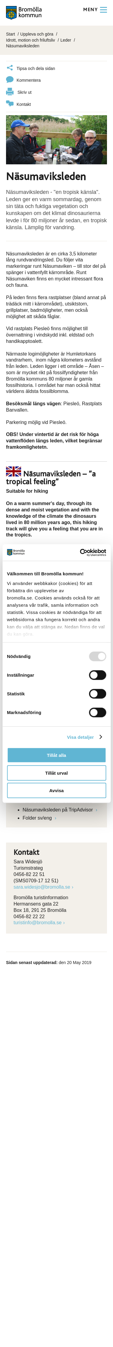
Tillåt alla (56, 755)
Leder (65, 40)
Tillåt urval (56, 772)
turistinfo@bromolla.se (37, 922)
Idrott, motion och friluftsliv (30, 40)
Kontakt (18, 104)
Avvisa (56, 790)
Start (10, 34)
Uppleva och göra (36, 34)
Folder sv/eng (38, 818)
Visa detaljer (80, 736)
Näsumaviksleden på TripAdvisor (58, 809)
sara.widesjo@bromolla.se (42, 887)
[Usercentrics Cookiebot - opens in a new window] (80, 552)
